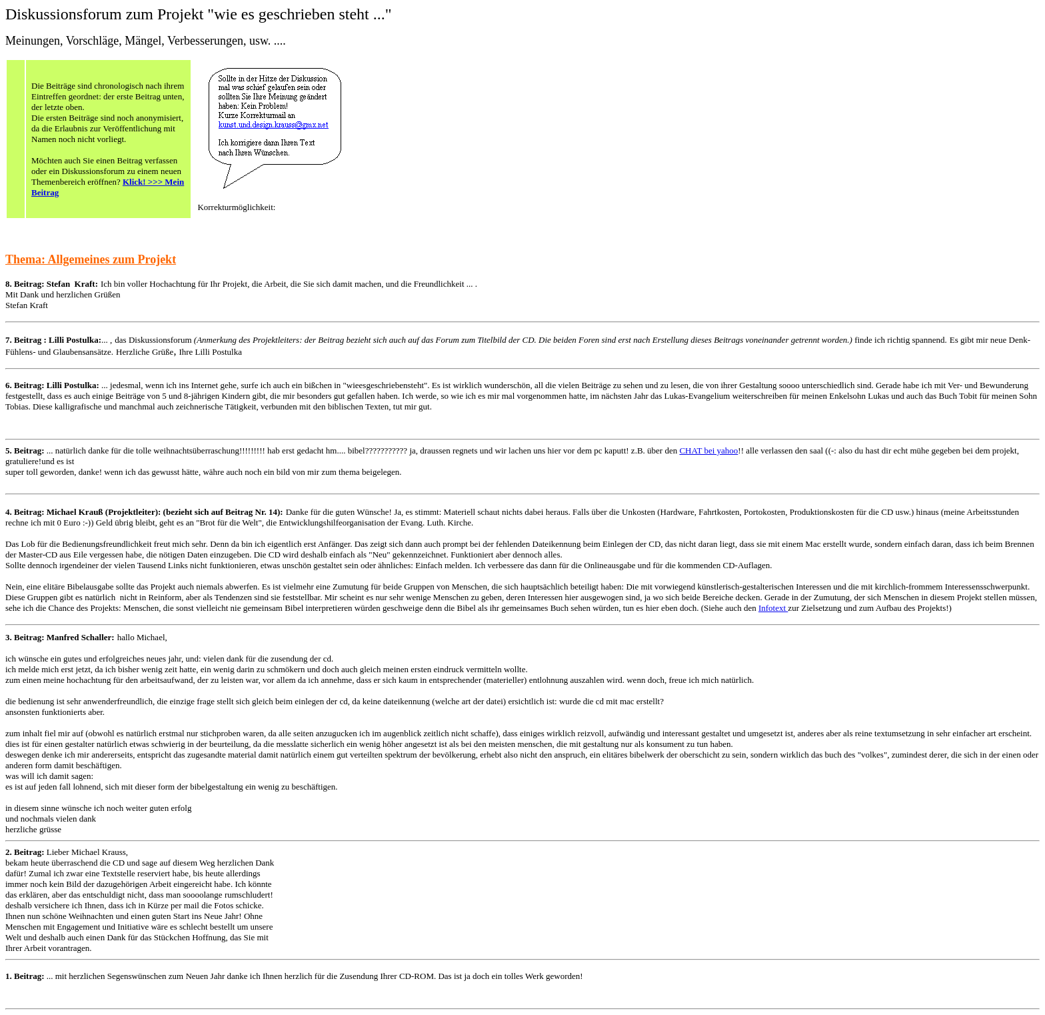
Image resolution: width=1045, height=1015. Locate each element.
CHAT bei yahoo (708, 450)
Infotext (773, 608)
